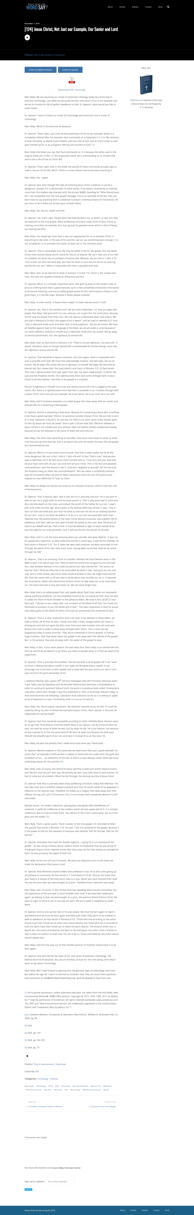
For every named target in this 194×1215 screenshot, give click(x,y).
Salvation (59, 1089)
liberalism (110, 1086)
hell (58, 1086)
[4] (62, 761)
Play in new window (43, 54)
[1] (93, 144)
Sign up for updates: (50, 1181)
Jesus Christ (98, 1086)
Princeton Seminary (34, 1089)
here (137, 100)
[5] (48, 816)
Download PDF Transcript (72, 89)
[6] (69, 852)
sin (67, 1089)
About (118, 6)
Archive (128, 6)
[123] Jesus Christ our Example (102, 1106)
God (52, 1086)
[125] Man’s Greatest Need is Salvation (45, 1106)
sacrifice (49, 1089)
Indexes (139, 6)
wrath (108, 1089)
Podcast (55, 1078)
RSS (37, 1071)
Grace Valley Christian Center (66, 1167)
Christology (43, 1078)
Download (60, 54)
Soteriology (76, 1089)
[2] (92, 698)
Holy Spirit (68, 1086)
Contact (150, 6)
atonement (30, 1086)
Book (160, 6)
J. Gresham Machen (82, 1086)
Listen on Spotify (71, 69)
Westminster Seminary (94, 1089)
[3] (104, 735)
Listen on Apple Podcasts (41, 69)
